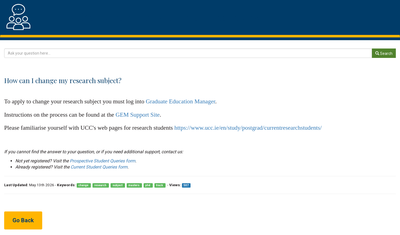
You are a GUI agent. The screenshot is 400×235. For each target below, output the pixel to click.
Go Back (23, 220)
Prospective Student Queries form (102, 161)
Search (383, 53)
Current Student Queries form (99, 167)
